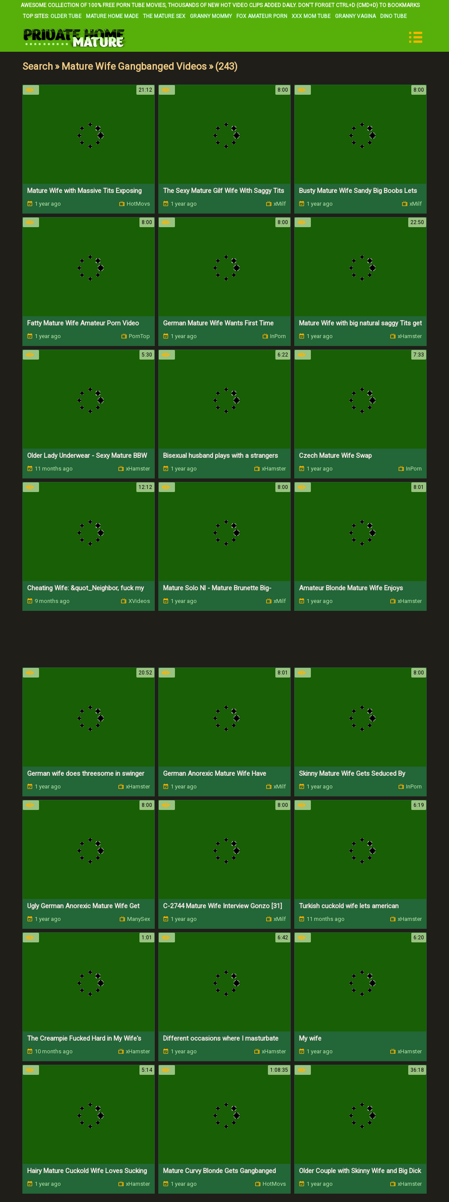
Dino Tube (393, 16)
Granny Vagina (355, 16)
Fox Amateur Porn (261, 16)
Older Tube (66, 16)
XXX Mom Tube (311, 16)
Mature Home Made (112, 16)
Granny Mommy (211, 16)
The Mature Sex (164, 16)
